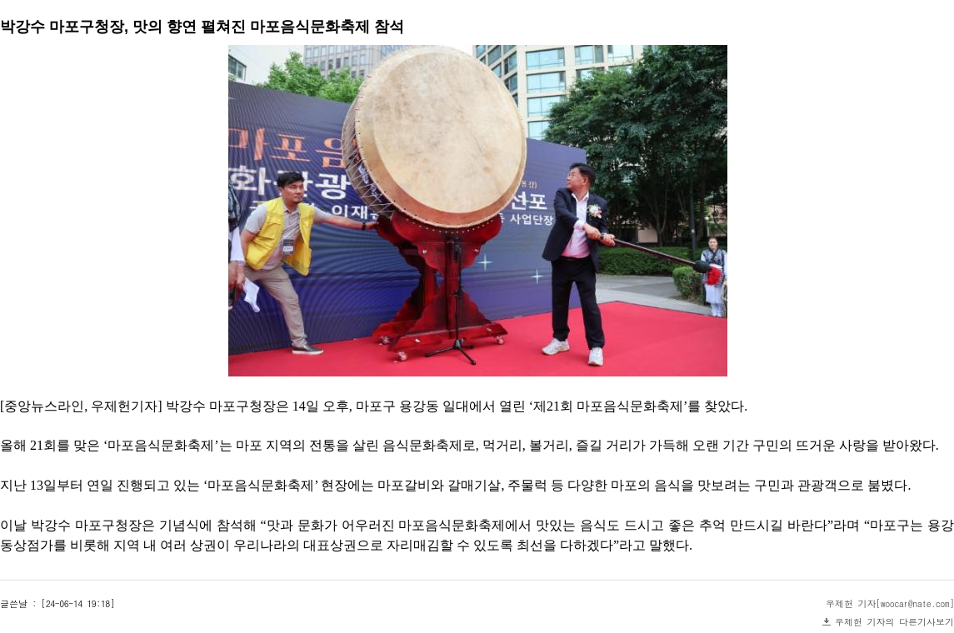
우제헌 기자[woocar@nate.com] (890, 603)
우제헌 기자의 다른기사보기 (894, 622)
